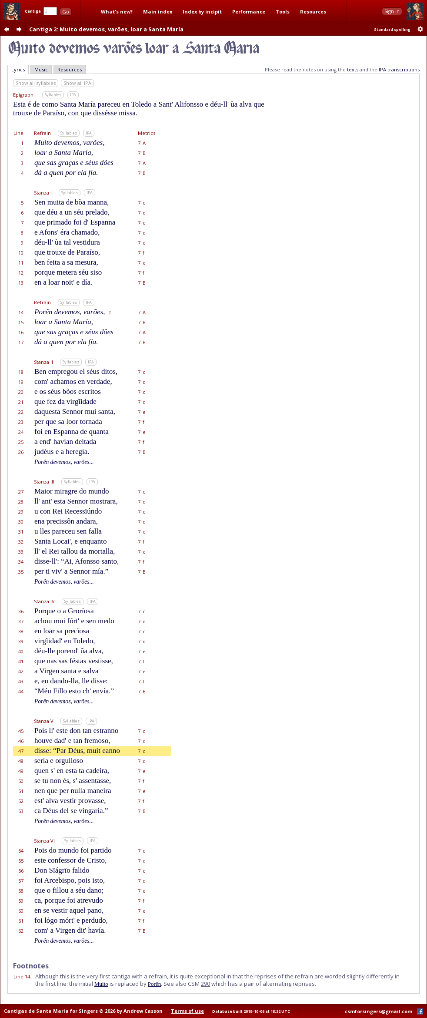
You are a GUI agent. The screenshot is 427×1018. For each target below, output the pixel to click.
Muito (101, 984)
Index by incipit (202, 11)
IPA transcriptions (399, 69)
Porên (154, 984)
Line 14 (21, 976)
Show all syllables (36, 83)
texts (352, 69)
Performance (248, 11)
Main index (157, 11)
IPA (73, 94)
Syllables (53, 94)
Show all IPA (77, 83)
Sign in (392, 11)
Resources (313, 11)
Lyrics (18, 69)
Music (41, 69)
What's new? (117, 11)
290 (205, 984)
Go (65, 11)
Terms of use (187, 1011)
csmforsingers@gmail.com (378, 1011)
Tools (283, 11)
